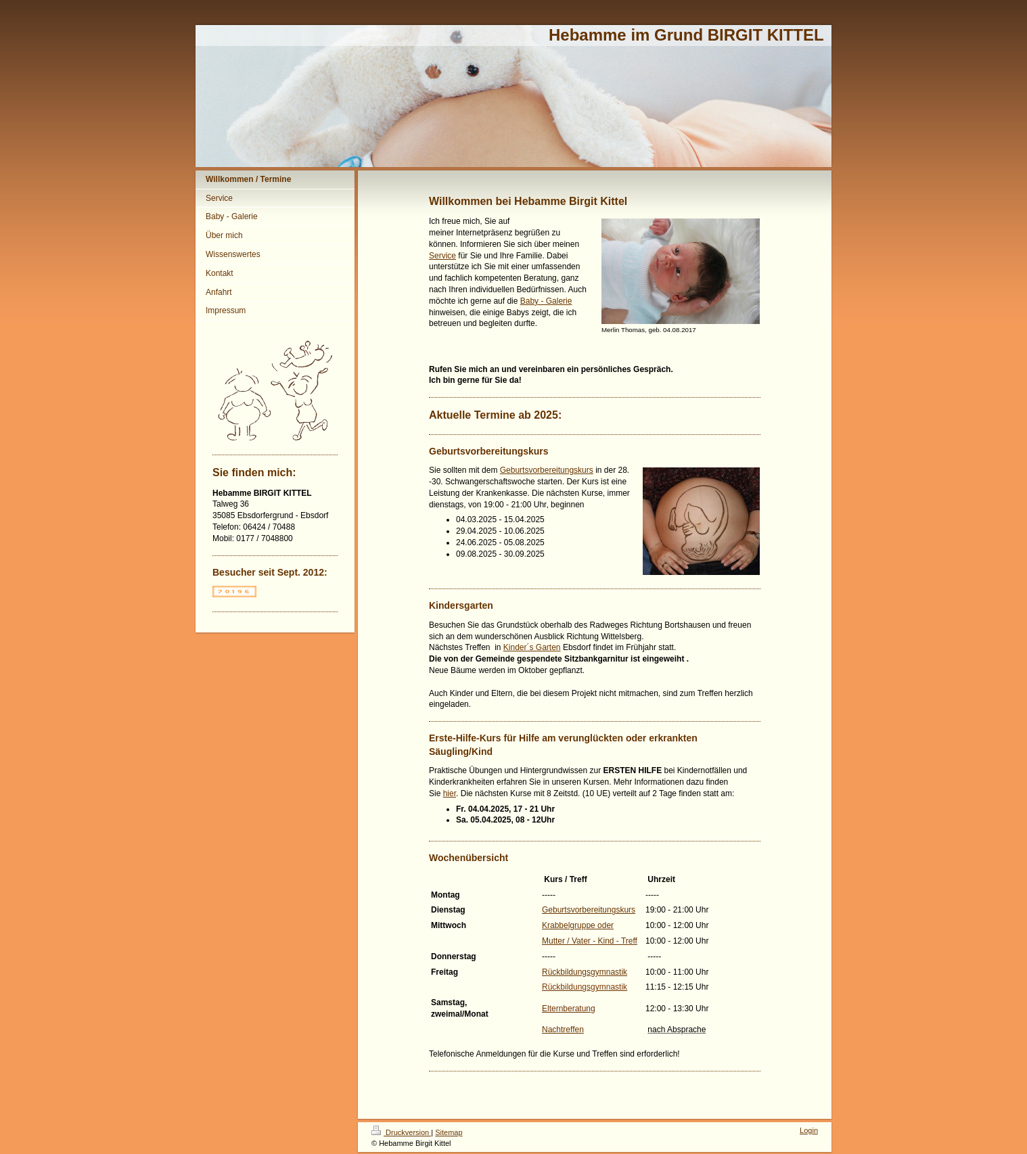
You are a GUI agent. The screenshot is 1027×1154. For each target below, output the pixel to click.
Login (809, 1130)
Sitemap (448, 1132)
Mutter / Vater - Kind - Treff (589, 941)
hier (449, 793)
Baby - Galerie (546, 301)
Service (442, 255)
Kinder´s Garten (532, 647)
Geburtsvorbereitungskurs (546, 470)
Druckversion (401, 1132)
